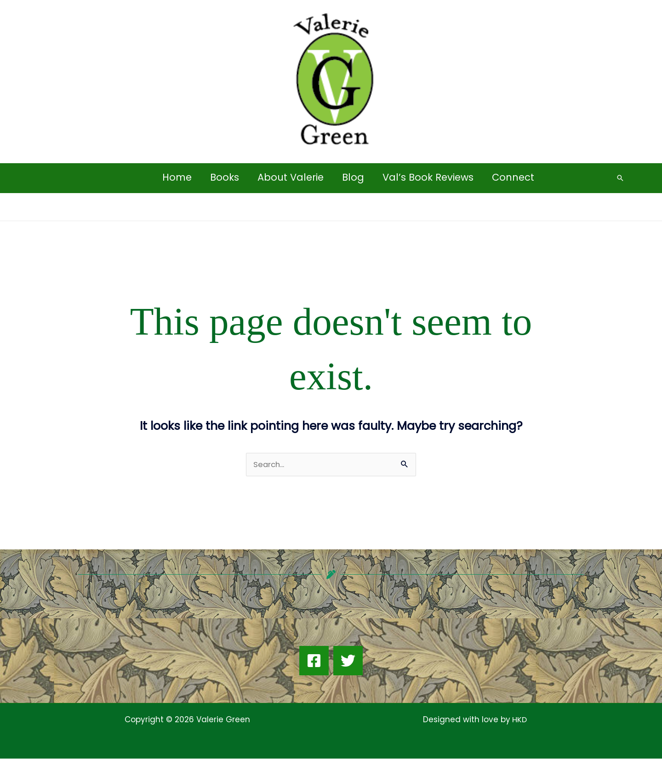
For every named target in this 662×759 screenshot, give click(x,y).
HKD (518, 719)
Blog (353, 177)
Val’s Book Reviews (429, 177)
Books (223, 177)
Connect (515, 177)
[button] (620, 178)
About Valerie (290, 177)
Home (174, 177)
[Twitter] (348, 661)
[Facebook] (314, 661)
